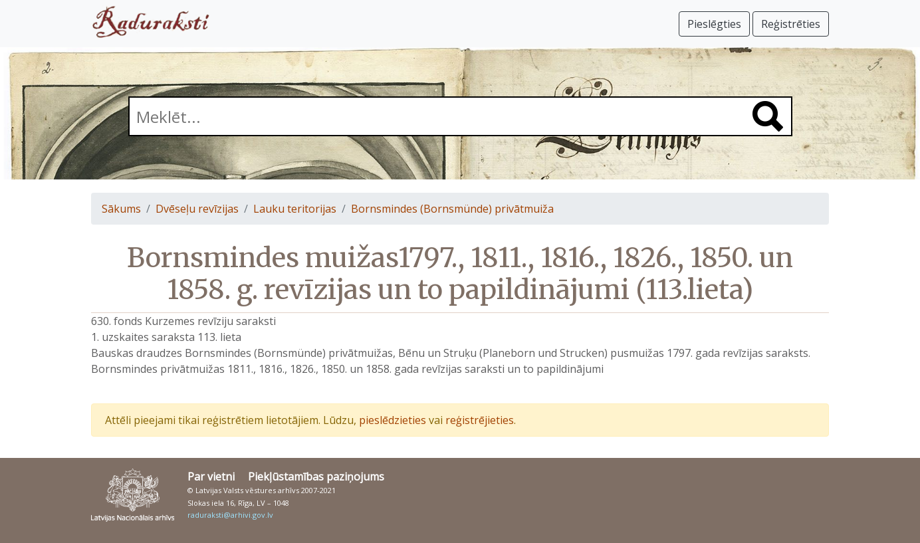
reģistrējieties (479, 420)
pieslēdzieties (392, 420)
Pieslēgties (714, 24)
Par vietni (211, 476)
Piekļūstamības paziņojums (316, 476)
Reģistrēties (790, 24)
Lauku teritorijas (294, 208)
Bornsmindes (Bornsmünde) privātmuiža (452, 208)
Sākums (121, 208)
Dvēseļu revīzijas (197, 208)
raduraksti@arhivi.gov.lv (230, 515)
